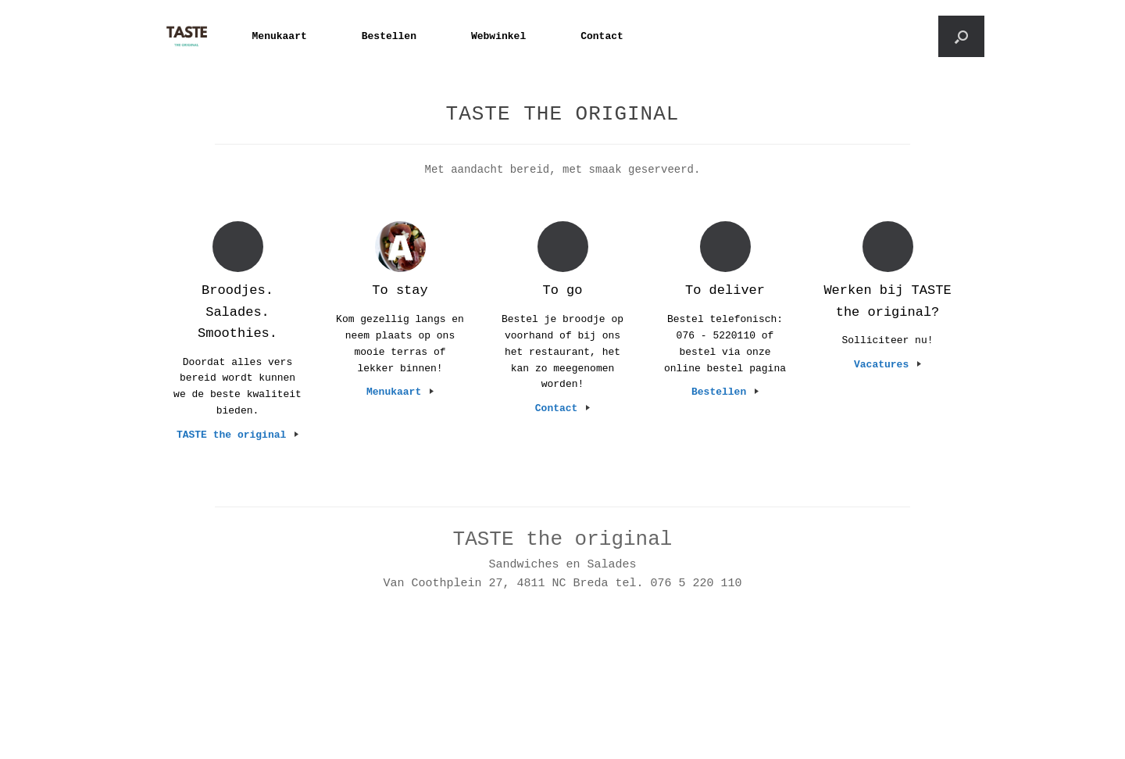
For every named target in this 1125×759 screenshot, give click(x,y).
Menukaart (279, 36)
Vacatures (887, 365)
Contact (601, 36)
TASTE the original (237, 435)
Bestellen (389, 36)
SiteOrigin (557, 713)
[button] (961, 36)
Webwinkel (498, 36)
